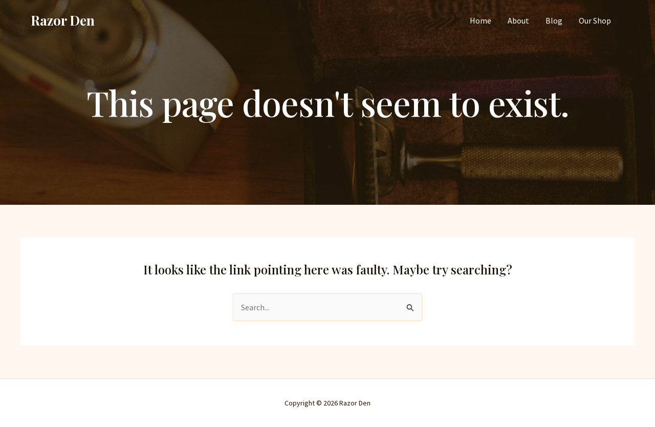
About (518, 20)
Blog (553, 20)
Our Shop (595, 20)
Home (480, 20)
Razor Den (63, 20)
